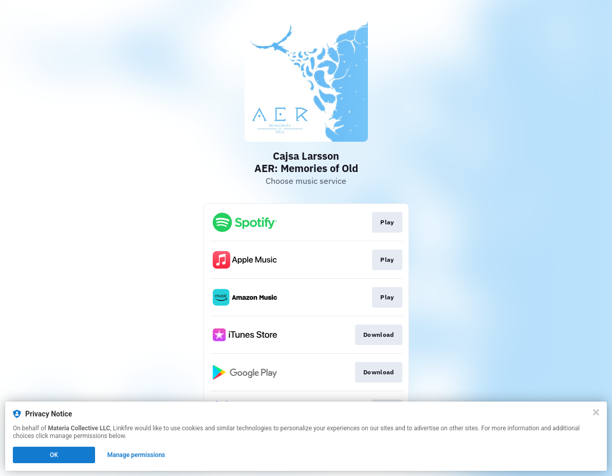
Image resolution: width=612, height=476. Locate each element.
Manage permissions (136, 455)
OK (54, 455)
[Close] (596, 412)
